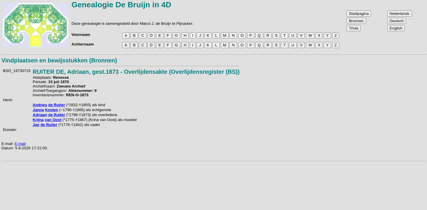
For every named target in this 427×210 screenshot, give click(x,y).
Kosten (51, 110)
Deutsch (397, 21)
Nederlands (400, 13)
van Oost (53, 120)
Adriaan (40, 115)
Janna (38, 110)
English (396, 28)
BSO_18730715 (17, 71)
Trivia (353, 28)
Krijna (38, 120)
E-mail (20, 143)
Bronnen (356, 21)
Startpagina (359, 13)
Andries (40, 105)
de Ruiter (56, 105)
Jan (36, 125)
